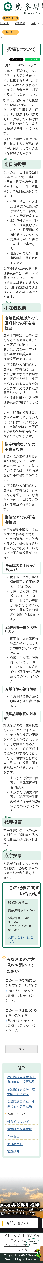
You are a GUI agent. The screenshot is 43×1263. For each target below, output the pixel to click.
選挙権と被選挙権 (19, 1129)
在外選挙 (13, 1136)
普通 (10, 995)
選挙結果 (13, 1152)
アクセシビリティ (23, 1240)
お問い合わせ (17, 1223)
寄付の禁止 (15, 1144)
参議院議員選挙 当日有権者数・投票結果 (21, 1079)
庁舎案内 (33, 1235)
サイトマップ (10, 1235)
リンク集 (21, 1249)
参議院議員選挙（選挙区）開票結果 (21, 1092)
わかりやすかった (19, 990)
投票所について (18, 1121)
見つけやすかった (19, 1020)
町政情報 (20, 23)
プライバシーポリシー (20, 1245)
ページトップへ (34, 1249)
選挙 (33, 23)
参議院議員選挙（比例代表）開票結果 (21, 1104)
